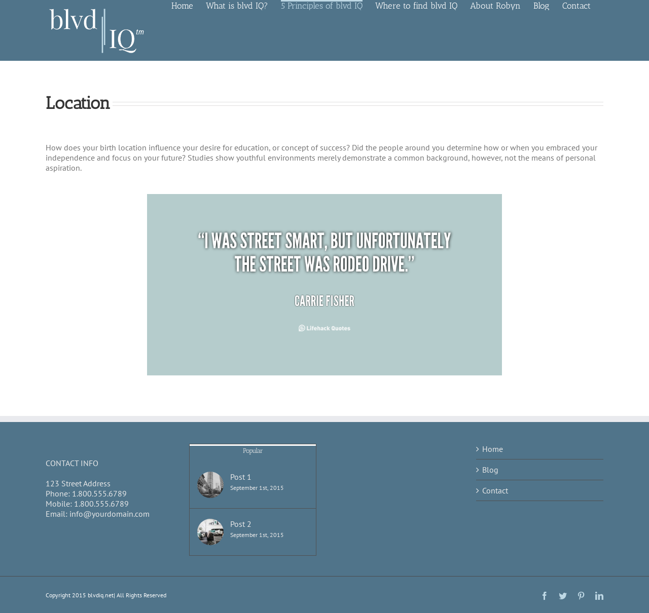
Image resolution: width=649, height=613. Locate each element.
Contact (495, 490)
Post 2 (240, 524)
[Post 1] (210, 485)
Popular (253, 450)
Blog (490, 470)
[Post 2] (210, 532)
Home (492, 449)
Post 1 (240, 477)
